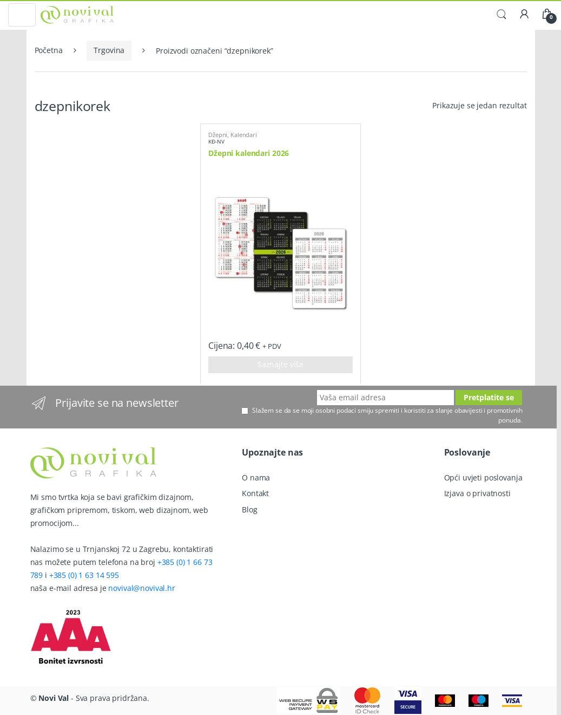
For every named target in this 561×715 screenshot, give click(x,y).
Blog (249, 509)
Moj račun (524, 15)
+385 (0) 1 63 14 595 (84, 575)
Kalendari (243, 135)
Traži (501, 15)
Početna (49, 50)
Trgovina (109, 50)
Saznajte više (280, 364)
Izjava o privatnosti (477, 493)
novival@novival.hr (141, 588)
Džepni (217, 135)
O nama (256, 477)
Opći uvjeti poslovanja (483, 477)
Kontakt (255, 493)
